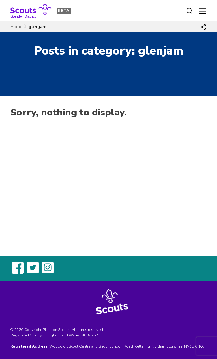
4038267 (90, 335)
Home (16, 26)
